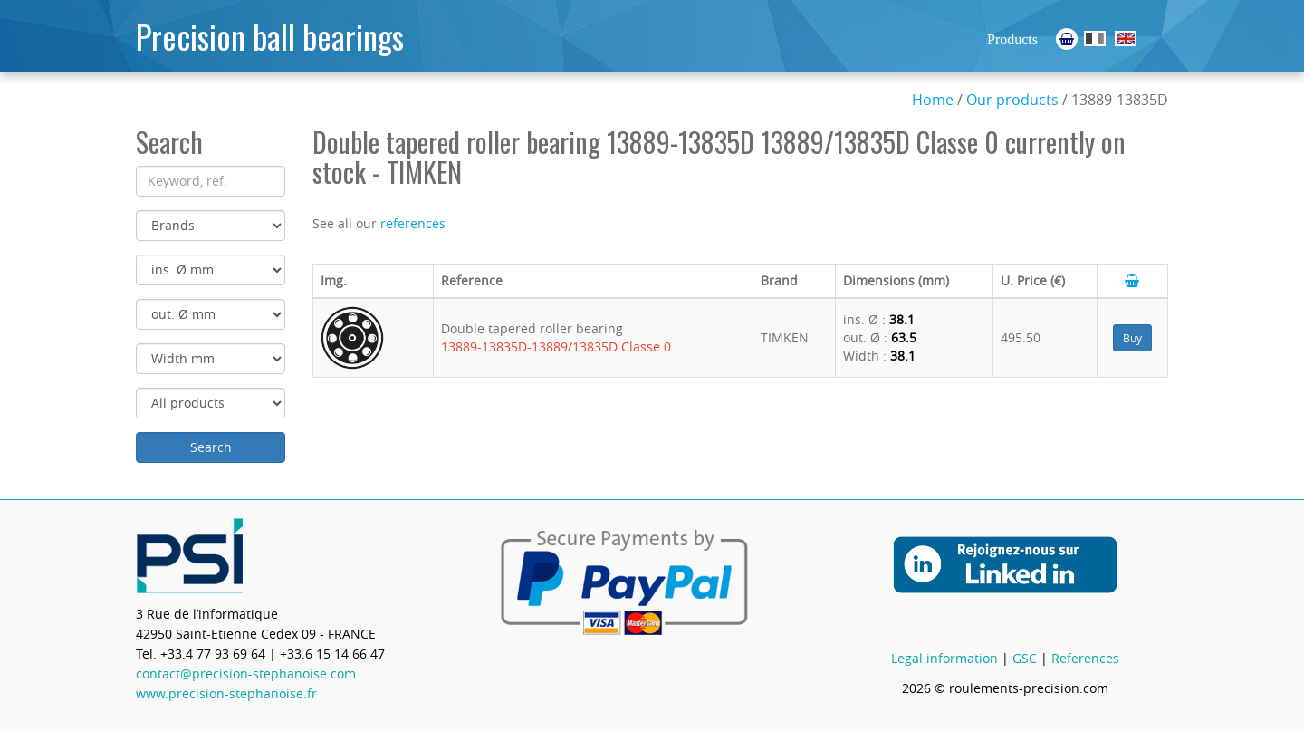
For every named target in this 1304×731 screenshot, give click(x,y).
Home (933, 100)
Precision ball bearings (270, 36)
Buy (1132, 338)
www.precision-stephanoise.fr (226, 693)
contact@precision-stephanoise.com (246, 673)
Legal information (944, 658)
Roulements (1095, 38)
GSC (1024, 658)
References (1085, 658)
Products (1012, 39)
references (413, 223)
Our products (1012, 100)
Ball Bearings (1125, 38)
